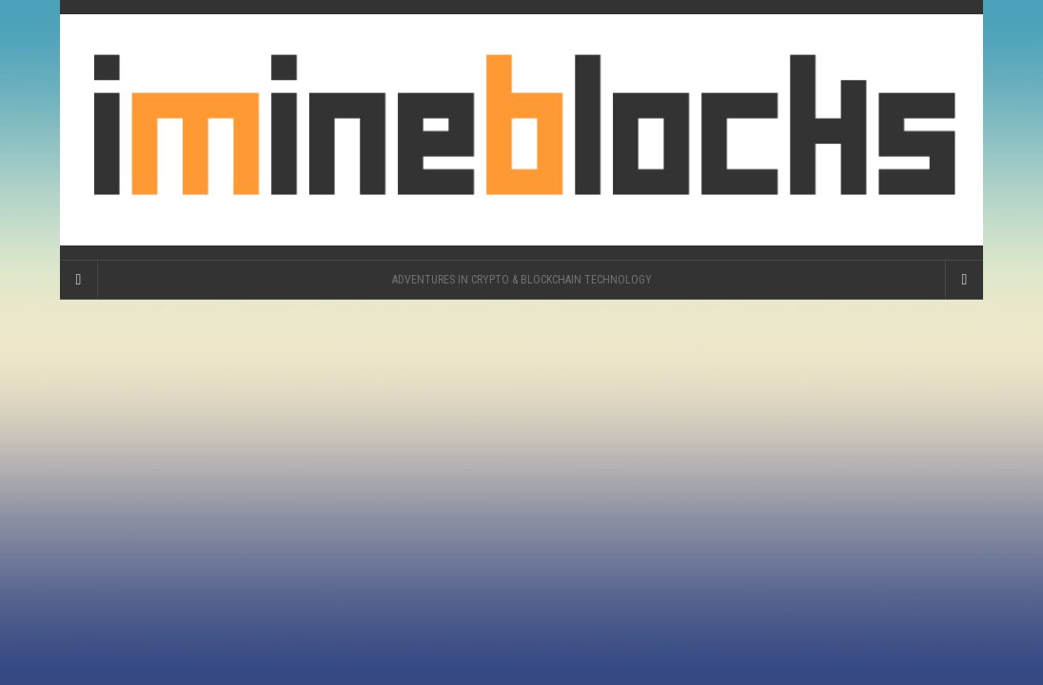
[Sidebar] (79, 280)
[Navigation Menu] (964, 280)
